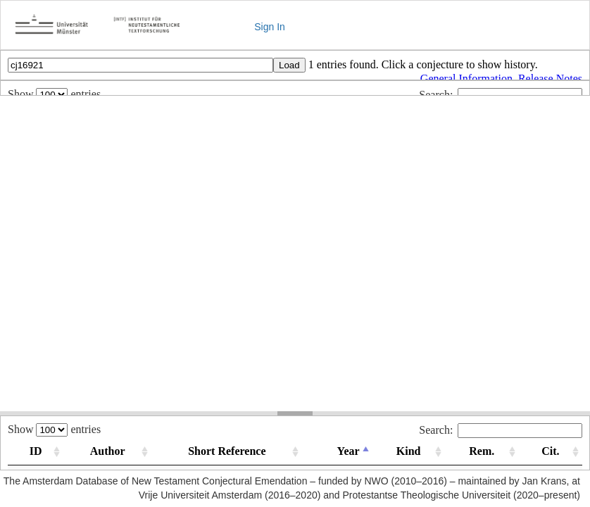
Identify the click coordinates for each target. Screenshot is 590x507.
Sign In (269, 26)
